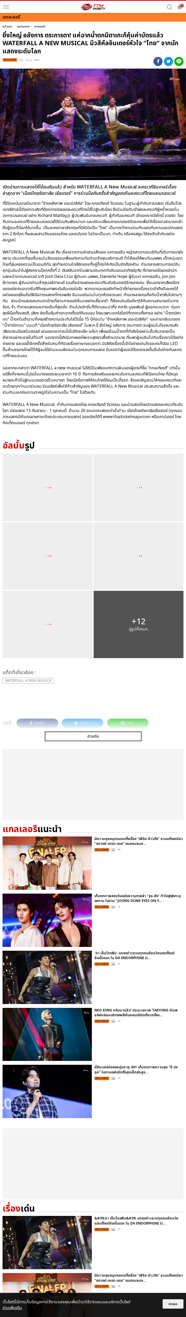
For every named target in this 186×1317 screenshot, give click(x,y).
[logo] (93, 6)
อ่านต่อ (93, 736)
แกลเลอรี (39, 26)
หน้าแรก (7, 26)
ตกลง (173, 1304)
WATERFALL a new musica (28, 680)
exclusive (23, 26)
